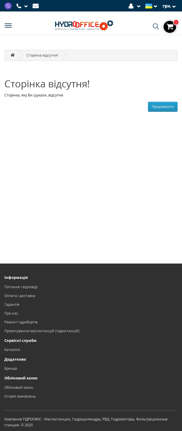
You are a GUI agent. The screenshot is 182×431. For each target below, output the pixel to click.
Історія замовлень (20, 396)
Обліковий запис (18, 387)
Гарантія (11, 304)
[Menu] (8, 26)
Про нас (11, 313)
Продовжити (163, 106)
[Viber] (8, 5)
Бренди (10, 368)
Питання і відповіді (21, 286)
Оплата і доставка (19, 295)
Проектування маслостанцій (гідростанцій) (42, 330)
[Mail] (37, 5)
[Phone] (23, 6)
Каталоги (12, 349)
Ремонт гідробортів (21, 322)
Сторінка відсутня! (42, 55)
